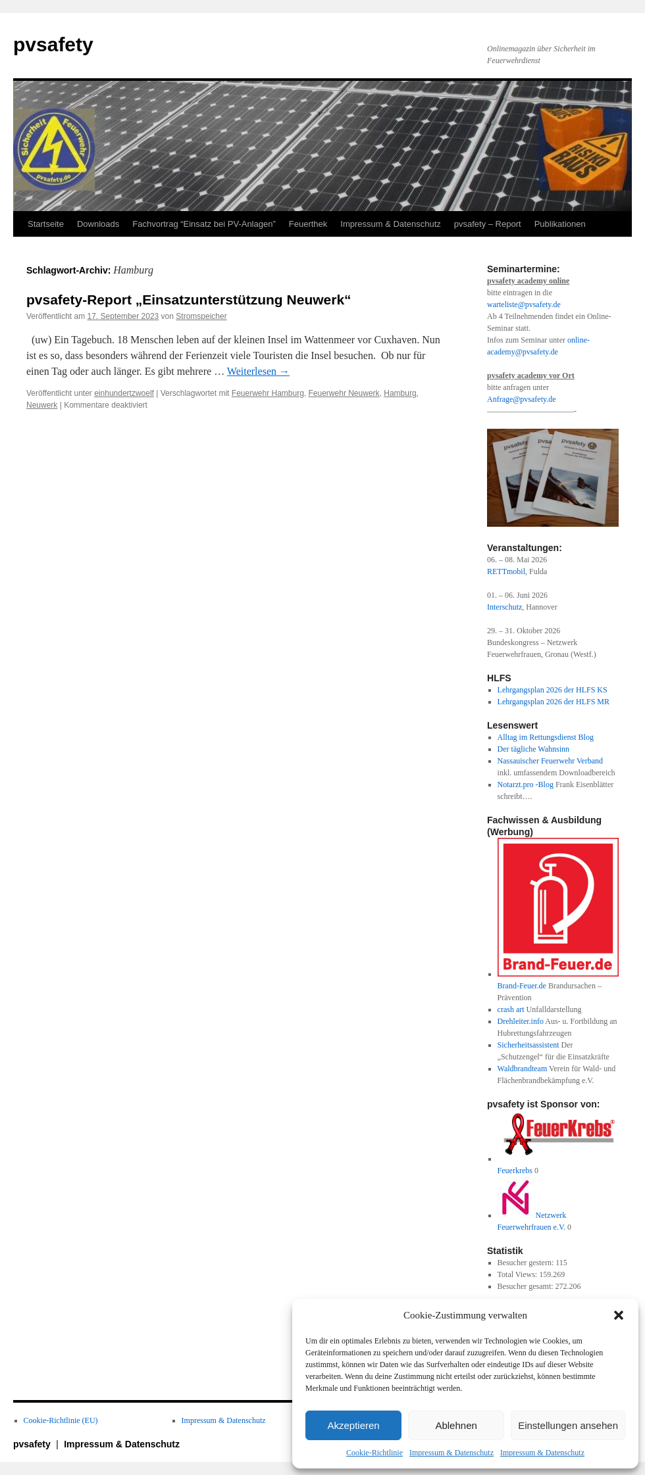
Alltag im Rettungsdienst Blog (546, 737)
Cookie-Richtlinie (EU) (61, 1420)
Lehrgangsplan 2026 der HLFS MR (553, 701)
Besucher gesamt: (526, 1286)
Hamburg (400, 393)
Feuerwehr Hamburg (268, 393)
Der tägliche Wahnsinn (533, 749)
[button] (618, 1315)
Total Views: (519, 1274)
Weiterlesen (258, 371)
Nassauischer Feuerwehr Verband (550, 760)
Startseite (46, 224)
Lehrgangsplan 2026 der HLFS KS (552, 689)
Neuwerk (41, 405)
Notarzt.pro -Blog (526, 784)
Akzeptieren (353, 1425)
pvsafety (53, 44)
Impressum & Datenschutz (451, 1452)
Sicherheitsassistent (528, 1045)
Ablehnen (456, 1425)
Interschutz (504, 607)
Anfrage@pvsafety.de (521, 399)
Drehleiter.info (521, 1021)
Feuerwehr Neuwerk (344, 393)
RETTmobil (506, 571)
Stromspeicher (201, 316)
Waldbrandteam (523, 1068)
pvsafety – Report (487, 224)
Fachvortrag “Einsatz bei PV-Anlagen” (204, 224)
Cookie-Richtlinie (374, 1452)
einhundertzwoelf (124, 393)
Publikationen (560, 224)
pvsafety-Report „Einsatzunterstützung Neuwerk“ (188, 299)
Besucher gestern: (527, 1262)
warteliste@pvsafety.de (524, 304)
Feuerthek (308, 224)
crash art (511, 1009)
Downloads (98, 224)
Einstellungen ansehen (568, 1425)
